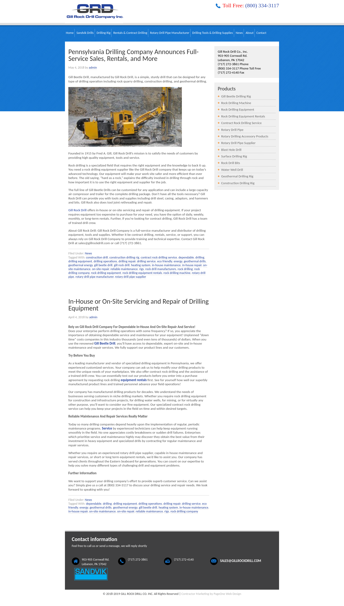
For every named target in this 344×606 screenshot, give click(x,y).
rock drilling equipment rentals (142, 273)
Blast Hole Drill (231, 150)
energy (178, 261)
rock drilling (185, 269)
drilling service (146, 261)
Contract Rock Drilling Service (241, 123)
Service (107, 428)
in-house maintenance (166, 265)
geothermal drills (194, 261)
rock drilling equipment (106, 273)
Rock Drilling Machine (236, 103)
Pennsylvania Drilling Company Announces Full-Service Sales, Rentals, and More (133, 55)
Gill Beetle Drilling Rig (236, 96)
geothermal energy (80, 265)
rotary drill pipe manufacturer (95, 277)
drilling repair (127, 261)
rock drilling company (184, 511)
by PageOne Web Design (225, 594)
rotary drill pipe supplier (130, 277)
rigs (141, 269)
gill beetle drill (103, 265)
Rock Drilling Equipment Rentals (243, 116)
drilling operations (105, 261)
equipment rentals (134, 380)
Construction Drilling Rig (238, 183)
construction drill (97, 257)
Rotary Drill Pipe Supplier (238, 143)
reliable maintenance (124, 269)
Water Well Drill (232, 170)
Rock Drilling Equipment (237, 109)
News (88, 253)
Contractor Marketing (195, 594)
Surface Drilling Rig (234, 156)
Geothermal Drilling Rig (237, 176)
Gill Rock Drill (77, 210)
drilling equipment (80, 261)
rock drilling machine (176, 273)
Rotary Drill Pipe (232, 130)
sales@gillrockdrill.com (240, 561)
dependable (186, 257)
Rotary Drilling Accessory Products (244, 136)
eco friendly (164, 261)
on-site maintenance (102, 511)
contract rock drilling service (159, 257)
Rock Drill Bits (230, 163)
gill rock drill (122, 265)
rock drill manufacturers (160, 269)
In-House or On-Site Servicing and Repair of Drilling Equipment (138, 304)
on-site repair (100, 269)
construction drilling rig (124, 257)
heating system (140, 265)
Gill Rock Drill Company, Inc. (94, 11)
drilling (200, 257)
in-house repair (191, 265)
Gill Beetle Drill (104, 343)
